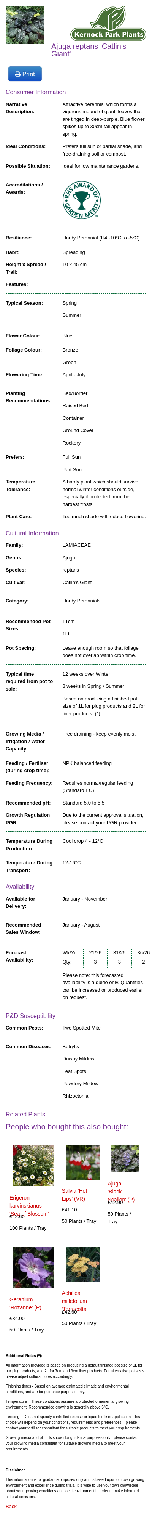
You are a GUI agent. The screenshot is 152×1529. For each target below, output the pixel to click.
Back (11, 1506)
